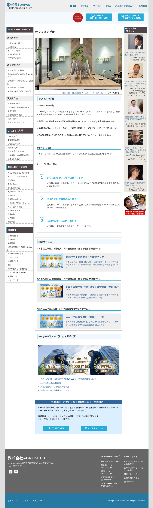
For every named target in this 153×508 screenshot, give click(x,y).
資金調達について (15, 180)
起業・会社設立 (131, 474)
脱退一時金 (129, 481)
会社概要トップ (14, 236)
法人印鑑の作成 (14, 54)
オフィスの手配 (14, 51)
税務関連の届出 (14, 103)
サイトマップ (13, 280)
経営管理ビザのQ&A (16, 151)
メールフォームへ (93, 428)
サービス (97, 6)
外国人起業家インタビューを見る (54, 387)
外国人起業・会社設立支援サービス (75, 93)
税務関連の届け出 (15, 199)
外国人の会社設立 (15, 43)
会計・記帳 (12, 119)
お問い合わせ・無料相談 (17, 269)
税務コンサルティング (17, 122)
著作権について (14, 276)
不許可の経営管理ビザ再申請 (19, 91)
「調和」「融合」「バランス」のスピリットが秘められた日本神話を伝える (135, 150)
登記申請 (11, 195)
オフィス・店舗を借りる (17, 176)
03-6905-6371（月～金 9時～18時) (98, 17)
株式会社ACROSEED (26, 458)
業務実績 (11, 243)
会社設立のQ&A (14, 144)
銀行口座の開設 (14, 188)
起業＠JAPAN (18, 4)
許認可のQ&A (13, 148)
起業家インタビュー (124, 6)
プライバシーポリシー (17, 273)
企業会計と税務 (14, 210)
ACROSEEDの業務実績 (49, 383)
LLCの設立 (12, 47)
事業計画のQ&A (14, 140)
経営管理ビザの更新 (16, 87)
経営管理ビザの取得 (16, 70)
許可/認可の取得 (14, 58)
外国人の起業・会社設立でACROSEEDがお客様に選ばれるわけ (67, 379)
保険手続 (11, 222)
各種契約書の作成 (15, 115)
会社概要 (84, 6)
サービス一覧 (98, 93)
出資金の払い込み (15, 192)
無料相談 (143, 6)
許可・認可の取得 (15, 207)
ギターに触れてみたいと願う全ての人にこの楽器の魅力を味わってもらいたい (135, 84)
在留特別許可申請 (132, 478)
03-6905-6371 (56, 428)
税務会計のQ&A (14, 159)
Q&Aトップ (12, 136)
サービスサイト (131, 456)
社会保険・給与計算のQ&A (18, 155)
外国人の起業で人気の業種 (18, 173)
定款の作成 (12, 184)
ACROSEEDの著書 (15, 254)
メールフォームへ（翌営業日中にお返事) (130, 17)
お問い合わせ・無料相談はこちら (54, 390)
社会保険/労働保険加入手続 (19, 203)
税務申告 (11, 214)
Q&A (108, 6)
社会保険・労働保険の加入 (18, 107)
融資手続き (12, 111)
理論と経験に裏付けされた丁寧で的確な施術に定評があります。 (135, 119)
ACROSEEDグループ (110, 456)
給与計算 (11, 218)
